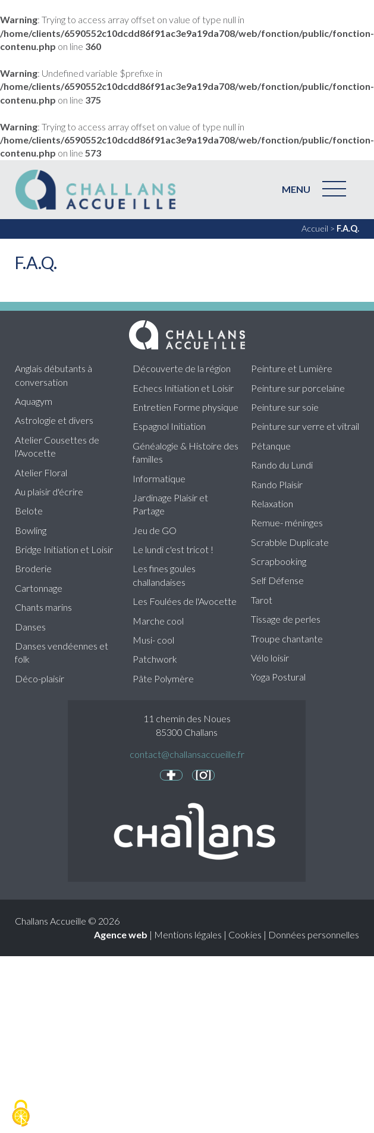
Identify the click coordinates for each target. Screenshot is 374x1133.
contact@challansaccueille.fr (187, 754)
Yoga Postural (278, 676)
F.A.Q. (348, 228)
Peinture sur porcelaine (298, 388)
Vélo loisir (270, 657)
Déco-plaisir (39, 678)
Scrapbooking (278, 561)
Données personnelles (313, 934)
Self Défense (277, 580)
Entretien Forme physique (185, 407)
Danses (30, 626)
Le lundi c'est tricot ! (173, 549)
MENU (296, 189)
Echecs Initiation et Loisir (183, 388)
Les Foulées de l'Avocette (185, 601)
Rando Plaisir (277, 484)
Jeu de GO (155, 530)
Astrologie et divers (54, 420)
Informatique (159, 478)
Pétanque (271, 445)
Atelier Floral (41, 472)
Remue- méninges (287, 522)
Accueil (314, 228)
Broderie (33, 568)
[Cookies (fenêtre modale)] (21, 1113)
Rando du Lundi (282, 464)
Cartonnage (38, 588)
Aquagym (33, 401)
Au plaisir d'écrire (49, 491)
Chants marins (43, 607)
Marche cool (158, 620)
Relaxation (272, 503)
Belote (29, 510)
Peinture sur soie (285, 407)
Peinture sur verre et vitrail (305, 426)
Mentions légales (188, 934)
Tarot (261, 599)
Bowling (30, 530)
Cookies (245, 934)
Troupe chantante (287, 638)
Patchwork (155, 658)
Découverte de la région (182, 368)
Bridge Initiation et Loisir (64, 549)
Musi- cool (153, 639)
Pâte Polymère (163, 678)
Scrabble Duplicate (290, 542)
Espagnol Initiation (169, 426)
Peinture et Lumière (291, 368)
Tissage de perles (285, 619)
